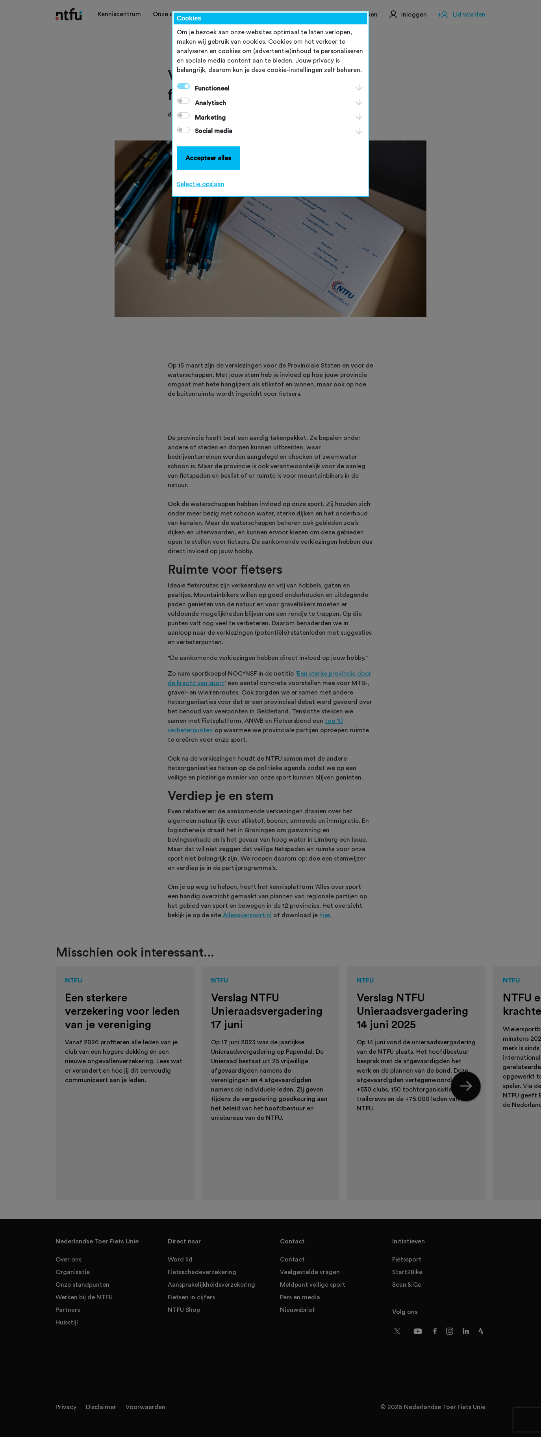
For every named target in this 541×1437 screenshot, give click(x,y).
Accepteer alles (208, 158)
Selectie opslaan (200, 184)
